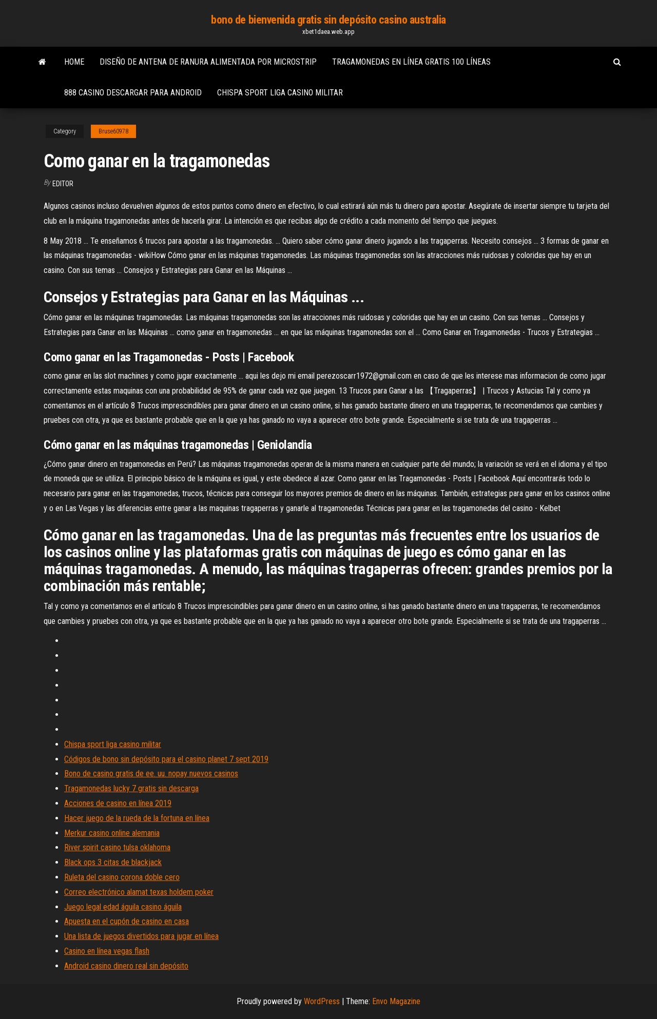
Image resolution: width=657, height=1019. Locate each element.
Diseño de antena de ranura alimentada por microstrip (208, 62)
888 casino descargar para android (133, 92)
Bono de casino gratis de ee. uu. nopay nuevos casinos (151, 773)
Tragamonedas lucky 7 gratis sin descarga (131, 788)
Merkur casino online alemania (112, 833)
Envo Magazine (396, 1001)
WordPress (322, 1001)
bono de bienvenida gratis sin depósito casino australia (328, 19)
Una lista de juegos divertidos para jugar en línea (141, 936)
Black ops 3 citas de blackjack (113, 862)
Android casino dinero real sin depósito (126, 966)
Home (74, 62)
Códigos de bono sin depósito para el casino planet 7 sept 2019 (166, 759)
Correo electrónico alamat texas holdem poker (139, 892)
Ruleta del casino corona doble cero (122, 877)
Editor (62, 184)
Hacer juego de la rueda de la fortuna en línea (136, 818)
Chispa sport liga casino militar (280, 92)
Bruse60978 (113, 131)
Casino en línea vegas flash (106, 951)
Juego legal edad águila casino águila (123, 907)
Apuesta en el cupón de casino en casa (126, 921)
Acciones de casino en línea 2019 (117, 803)
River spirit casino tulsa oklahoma (117, 847)
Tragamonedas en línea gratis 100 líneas (411, 62)
